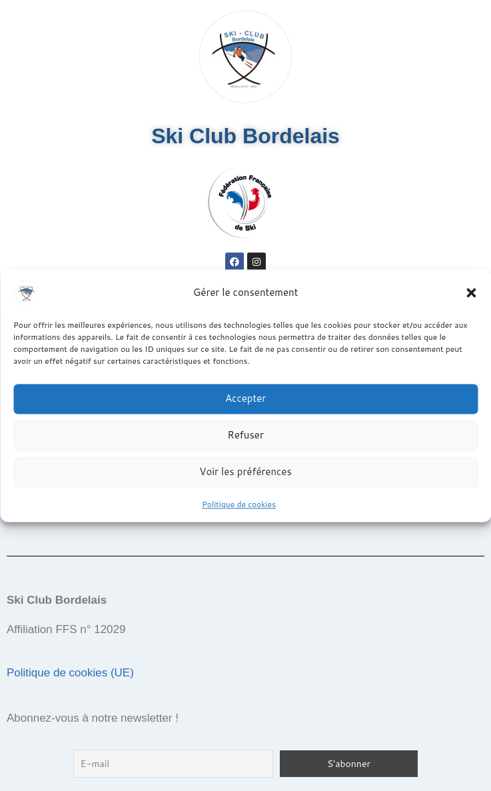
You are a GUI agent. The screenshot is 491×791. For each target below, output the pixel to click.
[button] (471, 292)
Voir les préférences (245, 471)
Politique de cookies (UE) (70, 672)
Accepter (245, 398)
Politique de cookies (239, 504)
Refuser (245, 435)
